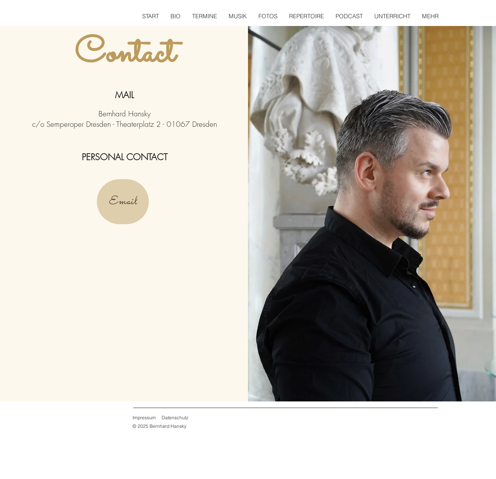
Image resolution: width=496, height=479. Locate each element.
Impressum (144, 417)
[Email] (123, 201)
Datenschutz (175, 417)
